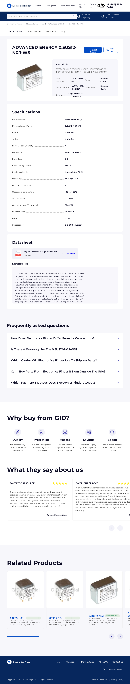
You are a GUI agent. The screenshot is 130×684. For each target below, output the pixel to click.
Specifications (34, 31)
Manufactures (87, 662)
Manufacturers (68, 6)
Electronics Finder (14, 24)
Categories (51, 6)
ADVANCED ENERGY (56, 24)
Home (38, 6)
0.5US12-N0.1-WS (76, 24)
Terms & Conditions (99, 680)
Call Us (110, 50)
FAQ (63, 31)
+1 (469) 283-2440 (114, 6)
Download (70, 254)
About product (16, 33)
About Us (103, 662)
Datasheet (51, 31)
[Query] (42, 16)
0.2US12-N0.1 (96, 616)
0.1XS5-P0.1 (56, 618)
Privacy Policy (117, 680)
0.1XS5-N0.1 (16, 618)
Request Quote (93, 51)
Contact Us (117, 662)
